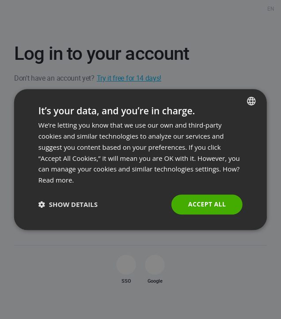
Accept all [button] (207, 204)
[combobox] (251, 101)
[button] (68, 204)
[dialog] (140, 159)
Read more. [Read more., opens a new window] (56, 179)
